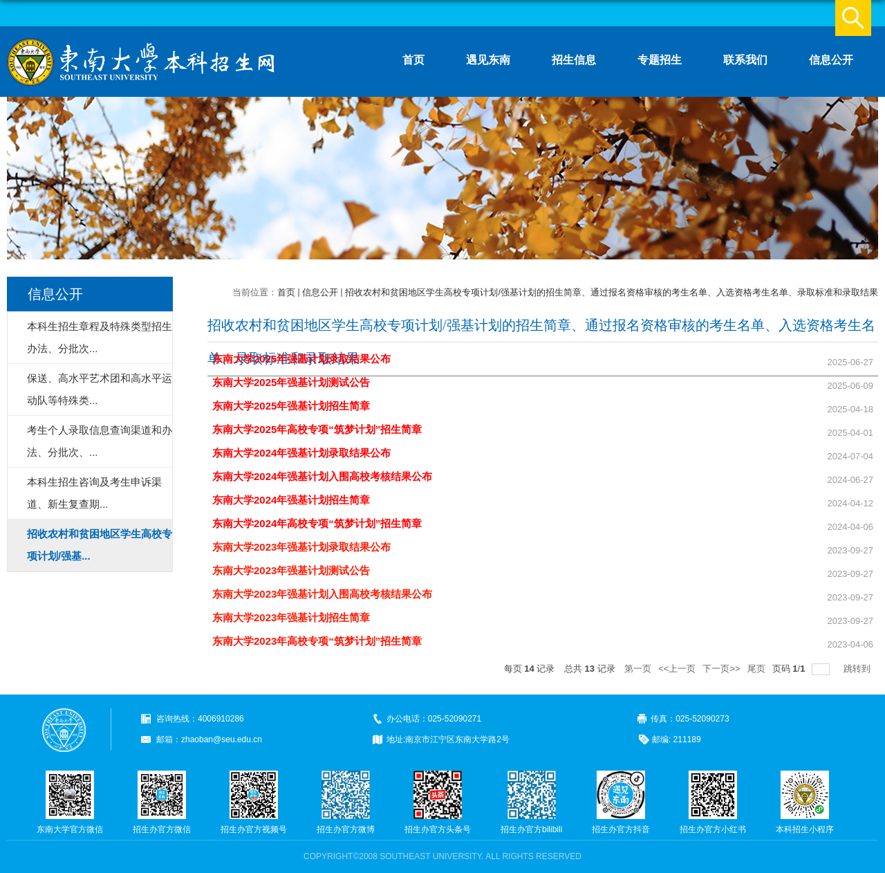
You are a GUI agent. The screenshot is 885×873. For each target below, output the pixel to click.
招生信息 (574, 60)
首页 (413, 60)
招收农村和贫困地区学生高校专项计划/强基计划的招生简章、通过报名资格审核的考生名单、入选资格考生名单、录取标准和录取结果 (611, 292)
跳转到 (858, 668)
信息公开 (831, 60)
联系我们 (745, 60)
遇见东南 (488, 60)
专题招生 (659, 60)
